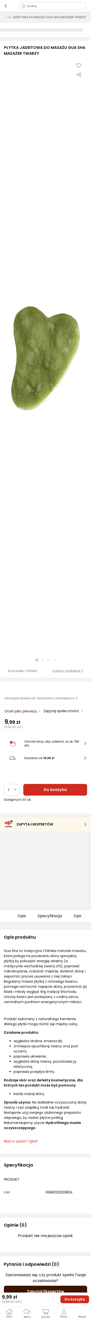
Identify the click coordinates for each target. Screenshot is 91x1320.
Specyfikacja (50, 916)
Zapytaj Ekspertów (45, 1291)
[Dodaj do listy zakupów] (78, 65)
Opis (21, 916)
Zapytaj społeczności (61, 711)
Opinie (80, 916)
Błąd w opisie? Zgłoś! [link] (21, 1141)
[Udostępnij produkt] (78, 74)
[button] (45, 358)
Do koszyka (55, 789)
